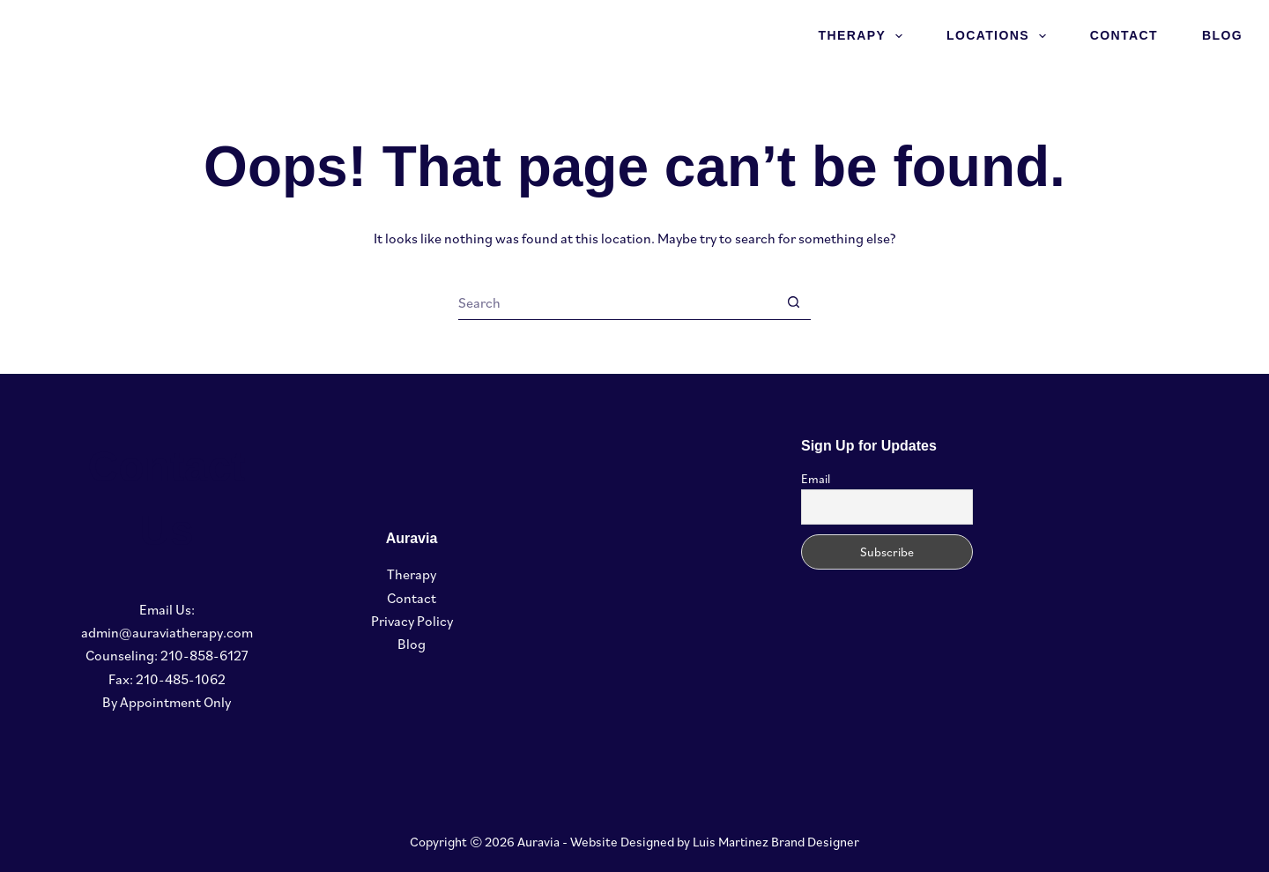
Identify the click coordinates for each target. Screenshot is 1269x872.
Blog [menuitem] (1222, 35)
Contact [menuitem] (1124, 35)
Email (815, 479)
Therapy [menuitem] (863, 36)
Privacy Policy (412, 621)
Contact (411, 598)
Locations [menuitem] (999, 36)
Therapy (411, 574)
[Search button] (793, 302)
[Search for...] (617, 302)
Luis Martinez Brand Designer (776, 841)
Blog (411, 643)
